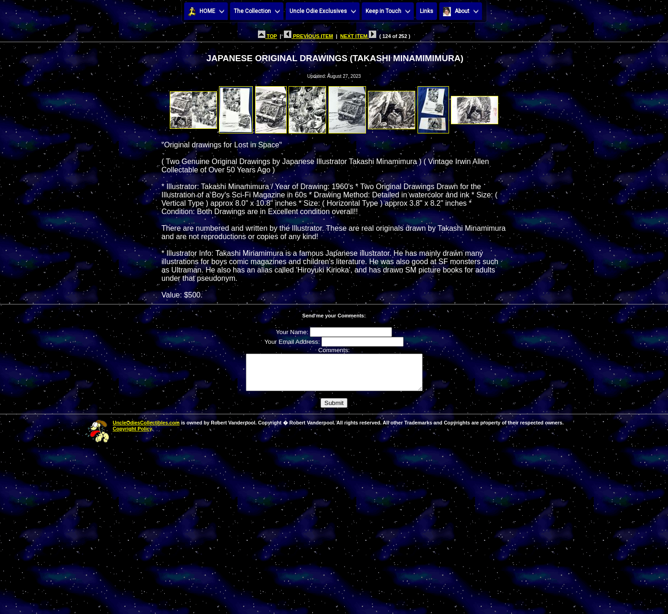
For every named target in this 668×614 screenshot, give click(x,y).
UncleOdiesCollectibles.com (146, 429)
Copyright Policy (132, 435)
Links (426, 11)
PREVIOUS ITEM (308, 36)
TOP (267, 36)
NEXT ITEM (358, 36)
